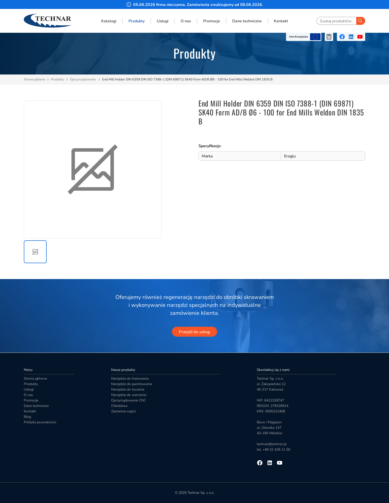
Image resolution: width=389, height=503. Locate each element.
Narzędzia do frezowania (130, 378)
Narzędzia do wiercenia (128, 395)
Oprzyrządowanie (83, 79)
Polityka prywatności (40, 422)
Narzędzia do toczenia (127, 389)
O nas (186, 20)
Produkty (137, 20)
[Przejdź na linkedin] (351, 37)
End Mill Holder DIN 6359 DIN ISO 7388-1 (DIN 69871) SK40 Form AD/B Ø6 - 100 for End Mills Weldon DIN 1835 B (187, 79)
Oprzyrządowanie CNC (128, 400)
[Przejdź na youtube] (360, 37)
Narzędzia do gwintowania (131, 384)
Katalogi (108, 20)
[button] (35, 251)
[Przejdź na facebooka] (342, 37)
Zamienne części (123, 411)
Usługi (162, 20)
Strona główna (34, 79)
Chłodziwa (119, 405)
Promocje (211, 20)
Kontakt (281, 20)
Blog (27, 416)
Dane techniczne (247, 20)
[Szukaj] (360, 21)
